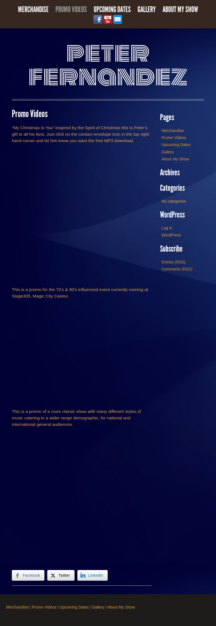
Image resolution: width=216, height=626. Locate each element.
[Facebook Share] (28, 575)
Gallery (147, 10)
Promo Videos (71, 10)
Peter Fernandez (108, 64)
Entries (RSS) (173, 262)
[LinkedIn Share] (92, 575)
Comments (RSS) (176, 269)
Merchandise (33, 10)
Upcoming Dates (112, 10)
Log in (166, 228)
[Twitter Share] (60, 575)
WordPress (171, 235)
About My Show (180, 10)
